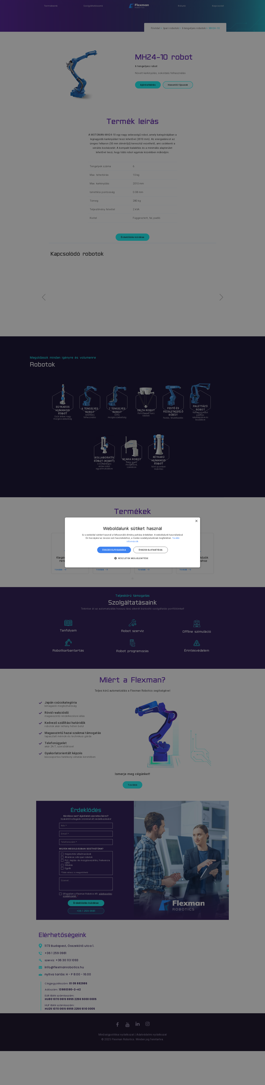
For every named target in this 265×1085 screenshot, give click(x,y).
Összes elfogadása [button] (114, 550)
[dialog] (132, 542)
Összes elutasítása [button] (150, 550)
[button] (132, 558)
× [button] (196, 521)
